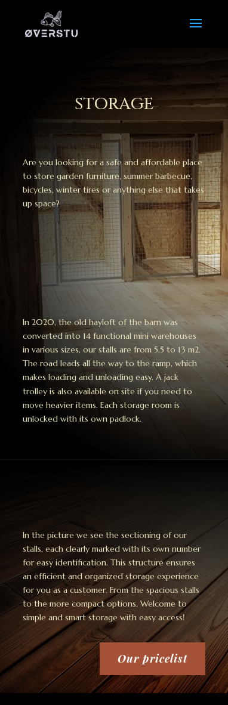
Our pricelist (152, 658)
